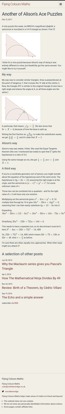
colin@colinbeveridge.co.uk (13, 386)
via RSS (14, 303)
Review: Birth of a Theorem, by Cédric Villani (32, 288)
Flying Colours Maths (16, 4)
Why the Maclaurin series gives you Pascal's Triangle (32, 266)
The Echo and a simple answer (22, 297)
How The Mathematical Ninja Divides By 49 (31, 278)
